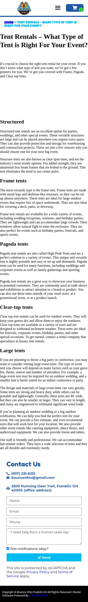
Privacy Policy (37, 572)
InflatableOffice (38, 595)
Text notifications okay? (29, 549)
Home (8, 23)
